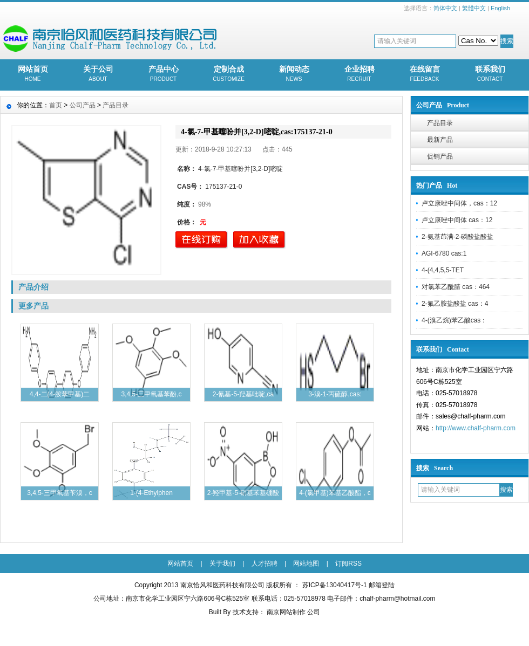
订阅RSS (348, 563)
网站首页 (32, 74)
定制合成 (228, 74)
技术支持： (249, 612)
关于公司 (98, 74)
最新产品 (440, 139)
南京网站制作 (287, 612)
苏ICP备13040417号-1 (334, 585)
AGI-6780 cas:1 (444, 253)
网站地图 (306, 563)
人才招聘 (264, 563)
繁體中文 (474, 8)
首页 (55, 105)
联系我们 (490, 74)
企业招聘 (359, 74)
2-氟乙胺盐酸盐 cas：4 (455, 303)
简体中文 (445, 8)
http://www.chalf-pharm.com (476, 428)
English (500, 8)
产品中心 (163, 74)
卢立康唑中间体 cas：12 (457, 220)
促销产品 (440, 156)
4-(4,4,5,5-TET (443, 270)
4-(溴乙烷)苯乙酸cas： (454, 320)
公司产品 (83, 105)
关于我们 (222, 563)
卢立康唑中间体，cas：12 (459, 203)
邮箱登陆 (382, 585)
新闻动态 (294, 74)
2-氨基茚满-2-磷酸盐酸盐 (457, 236)
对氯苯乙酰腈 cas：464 (456, 287)
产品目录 (440, 123)
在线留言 (424, 74)
